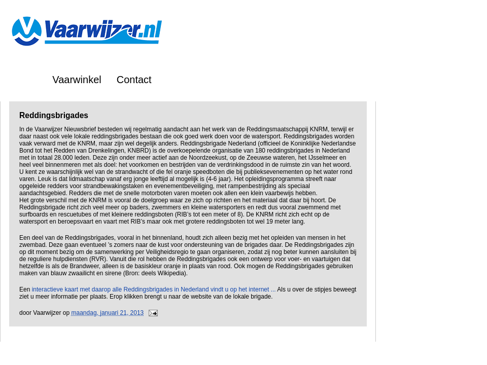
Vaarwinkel (76, 79)
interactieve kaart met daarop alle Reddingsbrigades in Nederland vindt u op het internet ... (154, 289)
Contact (134, 79)
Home (23, 79)
